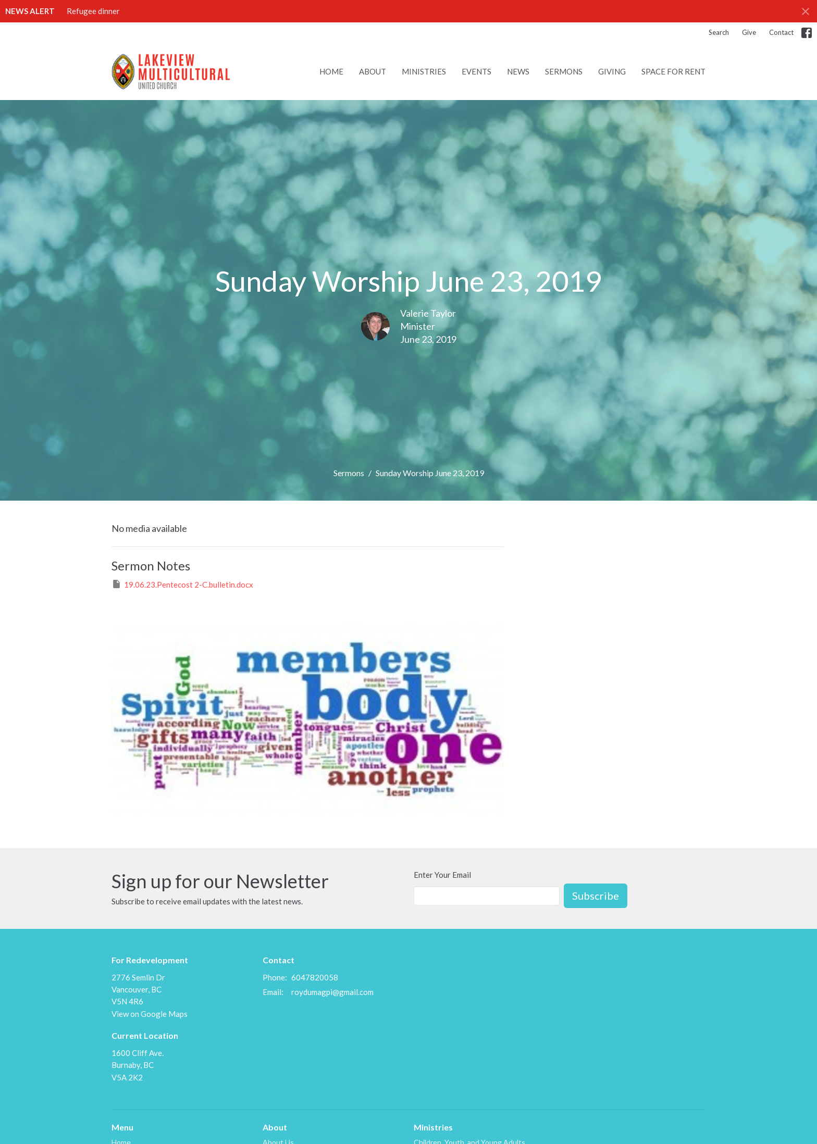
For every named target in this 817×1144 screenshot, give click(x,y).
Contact (781, 32)
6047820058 (314, 977)
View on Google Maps (150, 1013)
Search (719, 32)
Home (331, 71)
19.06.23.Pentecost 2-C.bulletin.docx (182, 584)
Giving (612, 71)
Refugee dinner (93, 11)
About (372, 71)
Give (749, 32)
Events (476, 71)
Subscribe (595, 895)
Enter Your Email (442, 874)
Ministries (424, 71)
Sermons (564, 71)
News (518, 71)
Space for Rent (673, 71)
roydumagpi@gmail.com (332, 992)
